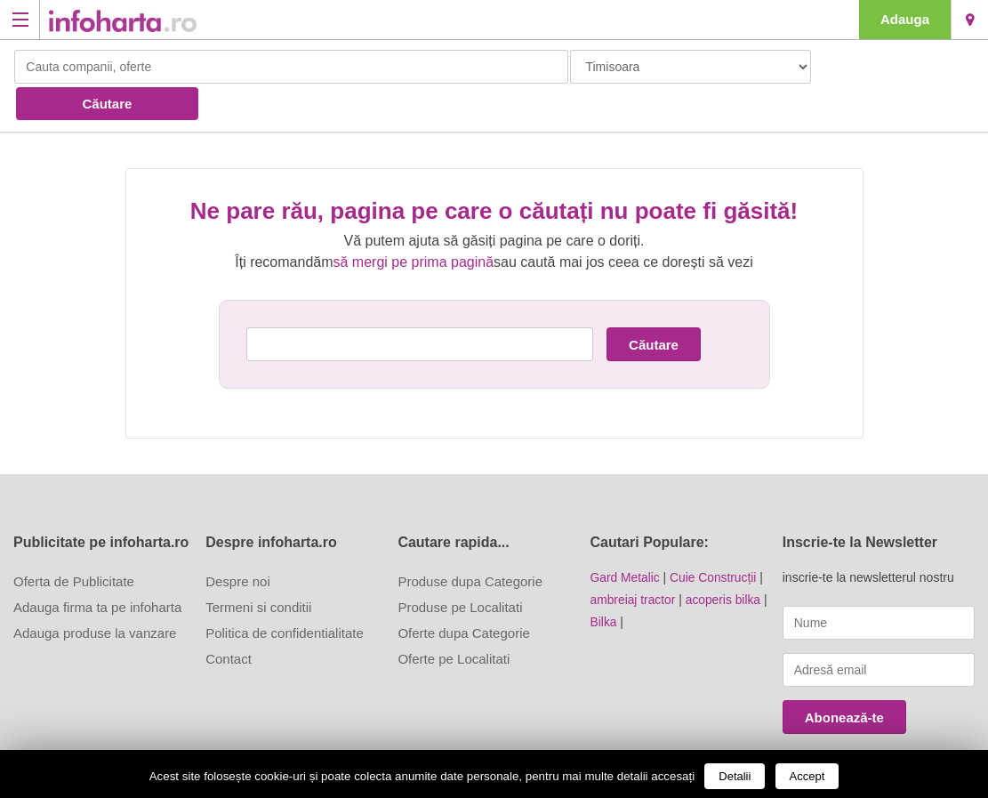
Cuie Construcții (715, 540)
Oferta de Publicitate (73, 544)
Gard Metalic (625, 540)
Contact (228, 621)
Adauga (904, 19)
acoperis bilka (725, 561)
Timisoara (970, 19)
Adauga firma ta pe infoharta (97, 569)
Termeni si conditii (258, 569)
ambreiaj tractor (633, 561)
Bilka (603, 583)
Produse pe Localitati (460, 569)
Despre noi (237, 544)
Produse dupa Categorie (470, 544)
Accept (807, 776)
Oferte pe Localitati (454, 621)
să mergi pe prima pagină (413, 224)
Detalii (735, 776)
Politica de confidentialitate (284, 595)
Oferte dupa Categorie (463, 595)
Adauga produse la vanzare (94, 595)
